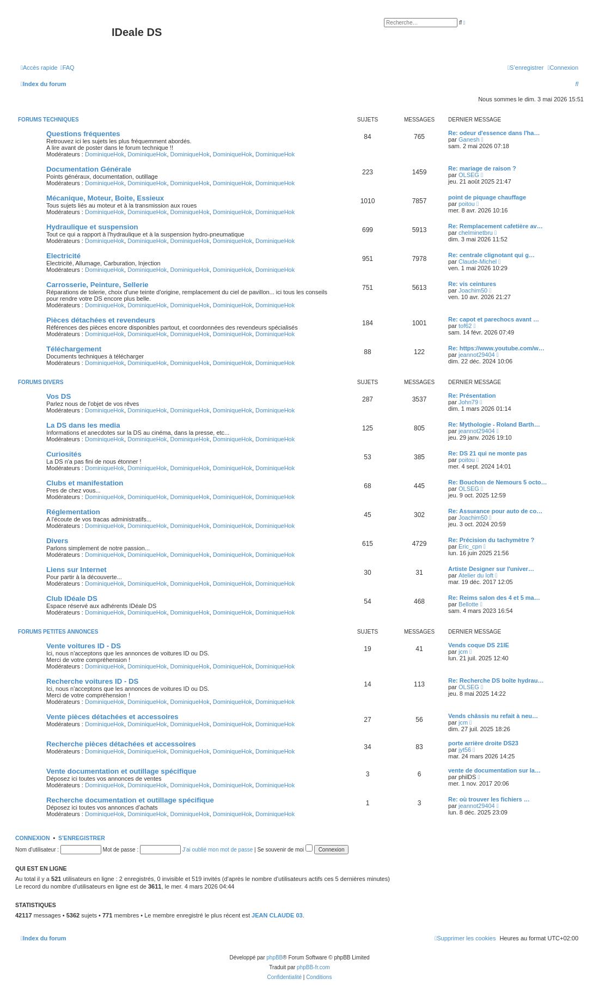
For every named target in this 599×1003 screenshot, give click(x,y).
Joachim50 (473, 290)
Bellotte (469, 604)
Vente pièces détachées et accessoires (112, 717)
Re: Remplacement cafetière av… (495, 226)
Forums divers (40, 382)
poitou (467, 203)
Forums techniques (48, 120)
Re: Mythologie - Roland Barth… (494, 424)
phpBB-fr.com (313, 967)
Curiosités (64, 454)
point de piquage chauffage (487, 197)
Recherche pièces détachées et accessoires (121, 744)
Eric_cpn (470, 546)
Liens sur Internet (76, 570)
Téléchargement (73, 349)
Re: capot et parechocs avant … (493, 319)
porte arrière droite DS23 (483, 743)
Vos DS (58, 396)
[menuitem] (67, 67)
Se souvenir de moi (284, 850)
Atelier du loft (476, 575)
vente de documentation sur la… (494, 770)
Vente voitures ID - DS (83, 646)
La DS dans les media (83, 425)
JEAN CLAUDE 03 (277, 915)
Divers (57, 541)
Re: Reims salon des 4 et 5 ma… (494, 597)
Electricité (63, 256)
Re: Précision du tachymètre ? (491, 540)
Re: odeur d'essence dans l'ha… (494, 133)
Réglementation (73, 512)
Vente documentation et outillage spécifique (121, 771)
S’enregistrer (81, 838)
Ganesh (469, 139)
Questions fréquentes (83, 134)
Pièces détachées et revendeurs (100, 320)
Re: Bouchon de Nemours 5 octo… (497, 482)
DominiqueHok (104, 154)
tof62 (465, 326)
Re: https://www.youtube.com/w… (496, 348)
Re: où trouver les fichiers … (489, 799)
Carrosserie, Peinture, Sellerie (97, 285)
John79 (468, 402)
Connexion (32, 838)
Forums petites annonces (58, 632)
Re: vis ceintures (472, 284)
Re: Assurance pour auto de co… (495, 511)
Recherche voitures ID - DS (92, 681)
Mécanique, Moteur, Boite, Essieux (105, 198)
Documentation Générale (88, 169)
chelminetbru (476, 232)
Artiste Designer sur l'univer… (491, 569)
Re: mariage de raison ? (482, 168)
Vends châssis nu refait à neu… (493, 716)
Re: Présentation (472, 395)
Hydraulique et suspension (92, 227)
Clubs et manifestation (84, 483)
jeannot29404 (477, 354)
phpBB (274, 958)
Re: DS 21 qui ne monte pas (487, 453)
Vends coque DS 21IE (478, 645)
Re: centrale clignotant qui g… (491, 255)
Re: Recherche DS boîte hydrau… (495, 680)
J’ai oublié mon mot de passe (217, 850)
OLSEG (469, 175)
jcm (463, 651)
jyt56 (465, 749)
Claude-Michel (478, 261)
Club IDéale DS (71, 598)
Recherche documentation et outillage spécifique (130, 800)
